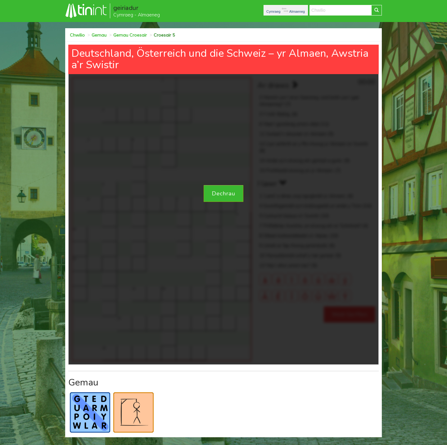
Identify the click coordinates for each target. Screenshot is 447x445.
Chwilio (77, 35)
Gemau (99, 35)
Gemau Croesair (130, 35)
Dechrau (223, 193)
